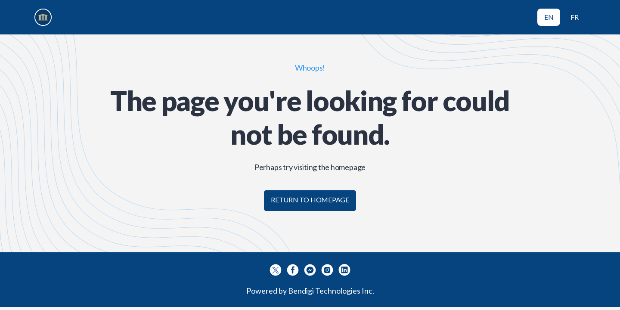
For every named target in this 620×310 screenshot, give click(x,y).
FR (574, 17)
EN (549, 17)
